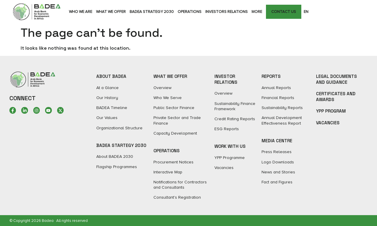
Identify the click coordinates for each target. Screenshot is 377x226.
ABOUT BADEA (111, 76)
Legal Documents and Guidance (336, 79)
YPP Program (331, 111)
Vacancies (328, 122)
